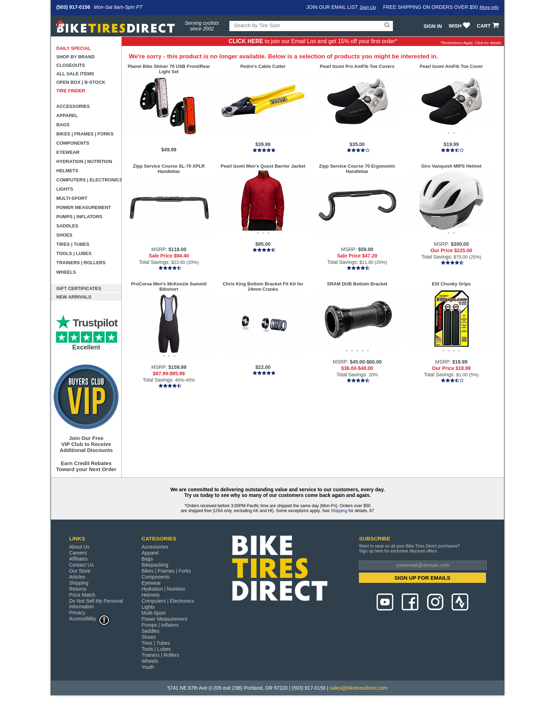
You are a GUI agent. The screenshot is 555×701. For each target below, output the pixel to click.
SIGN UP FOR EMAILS (423, 578)
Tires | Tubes (72, 244)
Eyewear (68, 152)
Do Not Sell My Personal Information (96, 603)
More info (489, 7)
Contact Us (81, 565)
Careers (78, 553)
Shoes (64, 235)
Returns (77, 589)
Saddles (67, 225)
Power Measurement (83, 207)
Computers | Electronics (89, 180)
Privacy (77, 612)
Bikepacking (155, 565)
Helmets (67, 170)
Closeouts (70, 65)
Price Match (82, 595)
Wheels (66, 272)
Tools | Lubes (73, 253)
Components (72, 143)
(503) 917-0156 (73, 7)
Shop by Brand (75, 56)
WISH (460, 26)
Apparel (67, 115)
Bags (63, 124)
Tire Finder (70, 90)
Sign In (432, 26)
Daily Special (73, 48)
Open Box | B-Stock (80, 82)
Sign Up (368, 7)
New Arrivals (73, 297)
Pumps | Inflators (79, 216)
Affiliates (78, 559)
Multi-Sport (71, 198)
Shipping (339, 510)
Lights (64, 189)
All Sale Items (75, 73)
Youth (148, 667)
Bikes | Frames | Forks (85, 134)
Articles (77, 577)
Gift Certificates (78, 288)
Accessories (73, 106)
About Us (79, 547)
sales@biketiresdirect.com (359, 688)
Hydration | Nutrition (84, 161)
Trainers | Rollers (80, 262)
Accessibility (89, 618)
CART (488, 26)
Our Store (80, 571)
